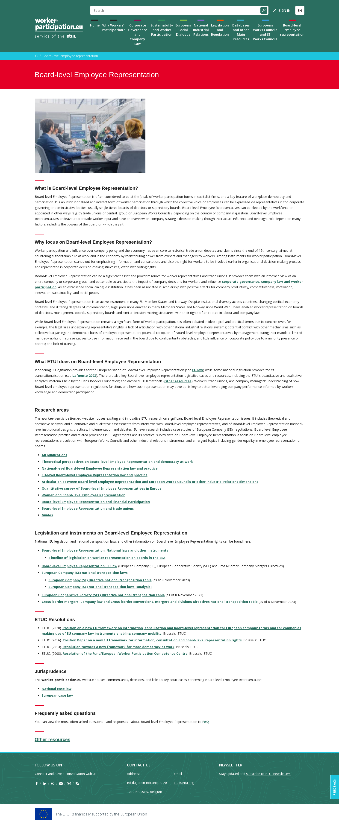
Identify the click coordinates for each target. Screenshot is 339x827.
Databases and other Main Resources (241, 32)
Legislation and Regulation (220, 30)
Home (95, 25)
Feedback (334, 787)
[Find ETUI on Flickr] (52, 783)
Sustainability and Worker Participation (161, 30)
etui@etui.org (184, 782)
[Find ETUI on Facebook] (36, 783)
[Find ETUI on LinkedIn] (44, 783)
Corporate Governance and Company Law (137, 34)
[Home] (59, 28)
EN (300, 10)
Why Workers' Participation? (113, 27)
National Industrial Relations (201, 30)
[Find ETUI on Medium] (69, 783)
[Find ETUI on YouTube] (61, 783)
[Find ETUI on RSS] (77, 783)
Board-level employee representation (292, 30)
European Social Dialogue (183, 30)
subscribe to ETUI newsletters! (268, 773)
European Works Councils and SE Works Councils (265, 32)
